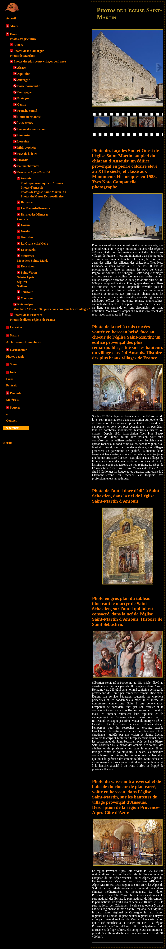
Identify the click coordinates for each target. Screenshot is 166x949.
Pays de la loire (27, 153)
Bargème (27, 202)
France (14, 34)
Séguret (22, 281)
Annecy (18, 44)
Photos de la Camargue (29, 50)
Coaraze (22, 219)
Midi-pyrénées (26, 147)
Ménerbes (27, 255)
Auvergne (23, 80)
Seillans (22, 286)
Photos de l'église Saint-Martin (43, 192)
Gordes (25, 231)
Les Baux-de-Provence (35, 208)
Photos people (15, 356)
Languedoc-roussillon (31, 129)
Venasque (27, 298)
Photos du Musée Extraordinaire (42, 196)
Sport (13, 364)
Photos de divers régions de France (32, 319)
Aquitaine (23, 73)
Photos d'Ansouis (32, 187)
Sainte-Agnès (25, 277)
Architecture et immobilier (23, 342)
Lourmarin (28, 249)
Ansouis (26, 178)
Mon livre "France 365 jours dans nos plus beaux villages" (51, 309)
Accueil (11, 18)
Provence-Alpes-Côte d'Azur (36, 172)
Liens (9, 379)
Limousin (23, 135)
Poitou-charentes (28, 166)
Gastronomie (18, 349)
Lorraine (23, 141)
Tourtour (27, 292)
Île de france (25, 123)
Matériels (12, 399)
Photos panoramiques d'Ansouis (42, 183)
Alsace (14, 26)
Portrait (11, 385)
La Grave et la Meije (34, 243)
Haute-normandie (29, 116)
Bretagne (23, 98)
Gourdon (27, 237)
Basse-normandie (28, 86)
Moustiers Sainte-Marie (32, 260)
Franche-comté (27, 110)
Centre (21, 104)
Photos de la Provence (28, 314)
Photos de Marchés (22, 55)
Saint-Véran (29, 272)
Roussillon (28, 266)
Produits (15, 393)
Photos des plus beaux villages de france (40, 61)
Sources (15, 407)
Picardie (22, 159)
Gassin (25, 225)
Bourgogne (24, 92)
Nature (14, 335)
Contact (11, 420)
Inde (13, 372)
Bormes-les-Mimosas (34, 214)
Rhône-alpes (25, 304)
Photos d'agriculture (23, 39)
